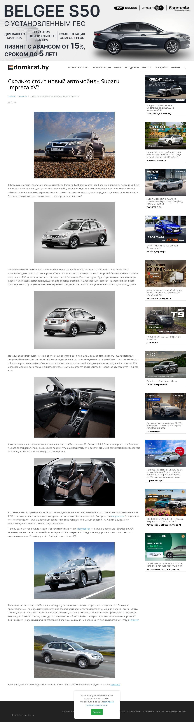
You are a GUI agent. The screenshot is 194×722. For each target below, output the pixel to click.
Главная (11, 96)
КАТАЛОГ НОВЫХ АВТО (79, 67)
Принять (97, 712)
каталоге (115, 684)
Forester (134, 619)
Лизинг (118, 67)
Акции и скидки (134, 711)
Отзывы (175, 67)
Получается (83, 528)
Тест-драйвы (161, 67)
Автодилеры (132, 67)
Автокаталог (119, 711)
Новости (146, 67)
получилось (117, 515)
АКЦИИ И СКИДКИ (102, 67)
